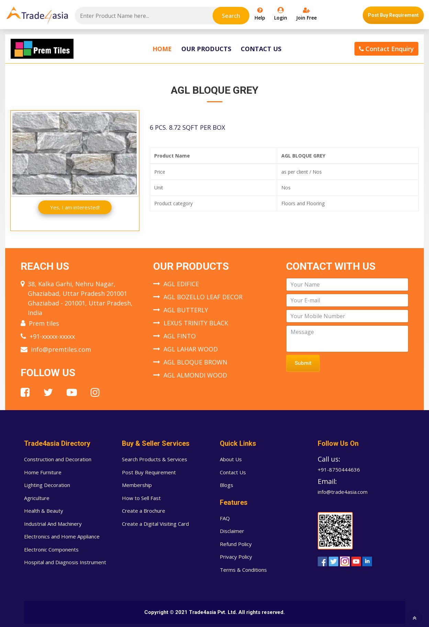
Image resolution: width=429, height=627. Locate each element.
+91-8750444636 (339, 469)
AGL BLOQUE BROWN (195, 362)
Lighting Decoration (47, 484)
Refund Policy (236, 544)
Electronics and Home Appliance (62, 536)
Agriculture (36, 498)
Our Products (206, 49)
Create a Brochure (143, 510)
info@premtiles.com (61, 349)
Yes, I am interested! (75, 207)
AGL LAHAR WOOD (190, 349)
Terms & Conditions (243, 569)
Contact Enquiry (386, 49)
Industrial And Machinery (53, 523)
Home (162, 49)
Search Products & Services (154, 459)
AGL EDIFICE (181, 284)
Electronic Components (51, 549)
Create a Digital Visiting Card (155, 523)
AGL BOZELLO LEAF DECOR (202, 297)
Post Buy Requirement (393, 15)
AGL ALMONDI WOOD (195, 375)
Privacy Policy (236, 556)
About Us (231, 459)
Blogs (226, 484)
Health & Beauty (43, 510)
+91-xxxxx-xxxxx (52, 336)
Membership (137, 484)
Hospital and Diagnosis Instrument (65, 562)
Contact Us (261, 49)
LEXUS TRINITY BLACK (195, 323)
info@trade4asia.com (343, 491)
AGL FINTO (179, 336)
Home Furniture (42, 472)
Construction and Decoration (57, 459)
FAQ (225, 518)
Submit (303, 363)
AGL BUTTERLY (185, 310)
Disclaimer (232, 530)
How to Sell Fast (141, 498)
